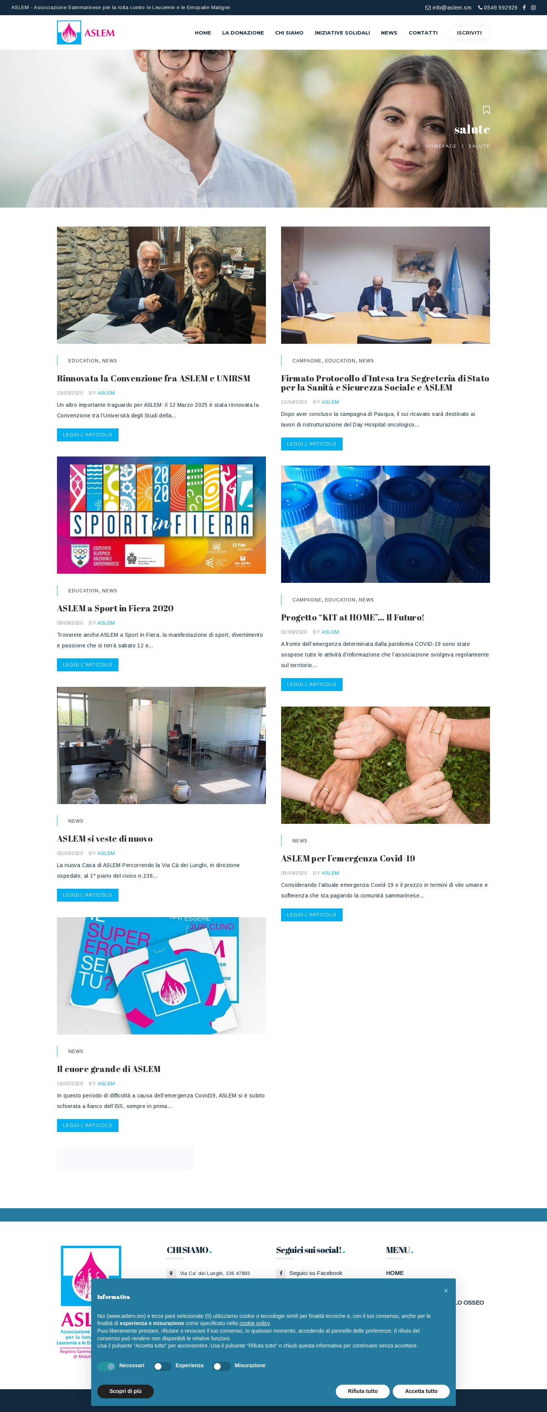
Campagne (307, 361)
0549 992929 (498, 8)
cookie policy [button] (254, 1323)
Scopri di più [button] (125, 1391)
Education (83, 361)
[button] (446, 1290)
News (109, 361)
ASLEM (106, 393)
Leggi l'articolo (87, 435)
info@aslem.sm (448, 8)
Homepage (441, 146)
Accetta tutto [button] (421, 1391)
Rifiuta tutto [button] (363, 1391)
